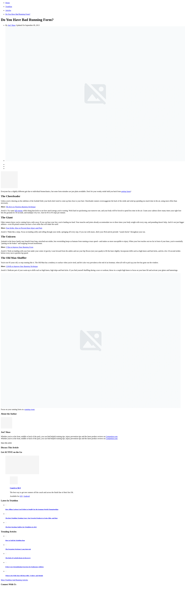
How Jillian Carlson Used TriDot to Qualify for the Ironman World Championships (31, 509)
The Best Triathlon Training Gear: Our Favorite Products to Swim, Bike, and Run (31, 518)
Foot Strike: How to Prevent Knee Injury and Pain (24, 228)
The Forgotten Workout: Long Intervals (18, 549)
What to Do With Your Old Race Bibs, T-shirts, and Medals (24, 575)
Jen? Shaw (12, 25)
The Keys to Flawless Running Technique (21, 207)
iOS (21, 496)
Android (27, 496)
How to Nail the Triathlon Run (15, 540)
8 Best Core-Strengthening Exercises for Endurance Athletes (24, 567)
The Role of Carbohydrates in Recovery (18, 558)
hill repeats (19, 211)
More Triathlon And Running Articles (14, 580)
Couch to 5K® (15, 488)
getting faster (126, 191)
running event (29, 409)
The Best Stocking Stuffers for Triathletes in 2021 (21, 527)
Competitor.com (112, 436)
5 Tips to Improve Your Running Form (19, 247)
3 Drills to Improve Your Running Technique (22, 266)
